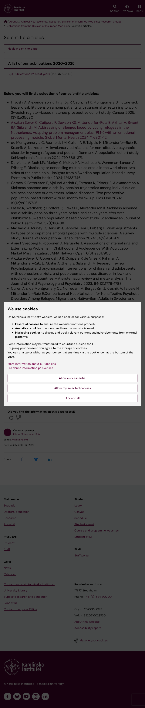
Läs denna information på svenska (30, 368)
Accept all (73, 398)
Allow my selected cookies (72, 388)
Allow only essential (72, 378)
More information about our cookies (32, 364)
